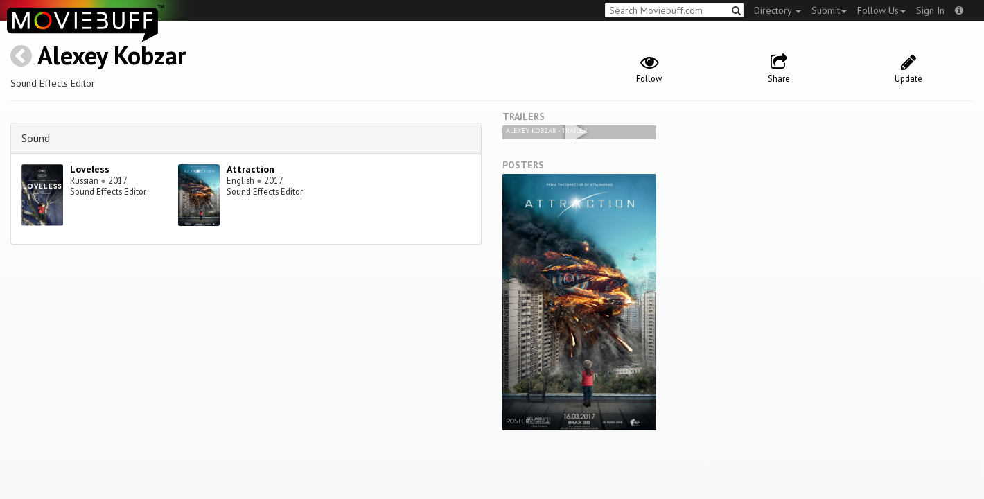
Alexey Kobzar (111, 55)
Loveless (89, 169)
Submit (829, 10)
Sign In (930, 10)
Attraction (250, 169)
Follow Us (881, 10)
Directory (777, 10)
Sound (35, 138)
